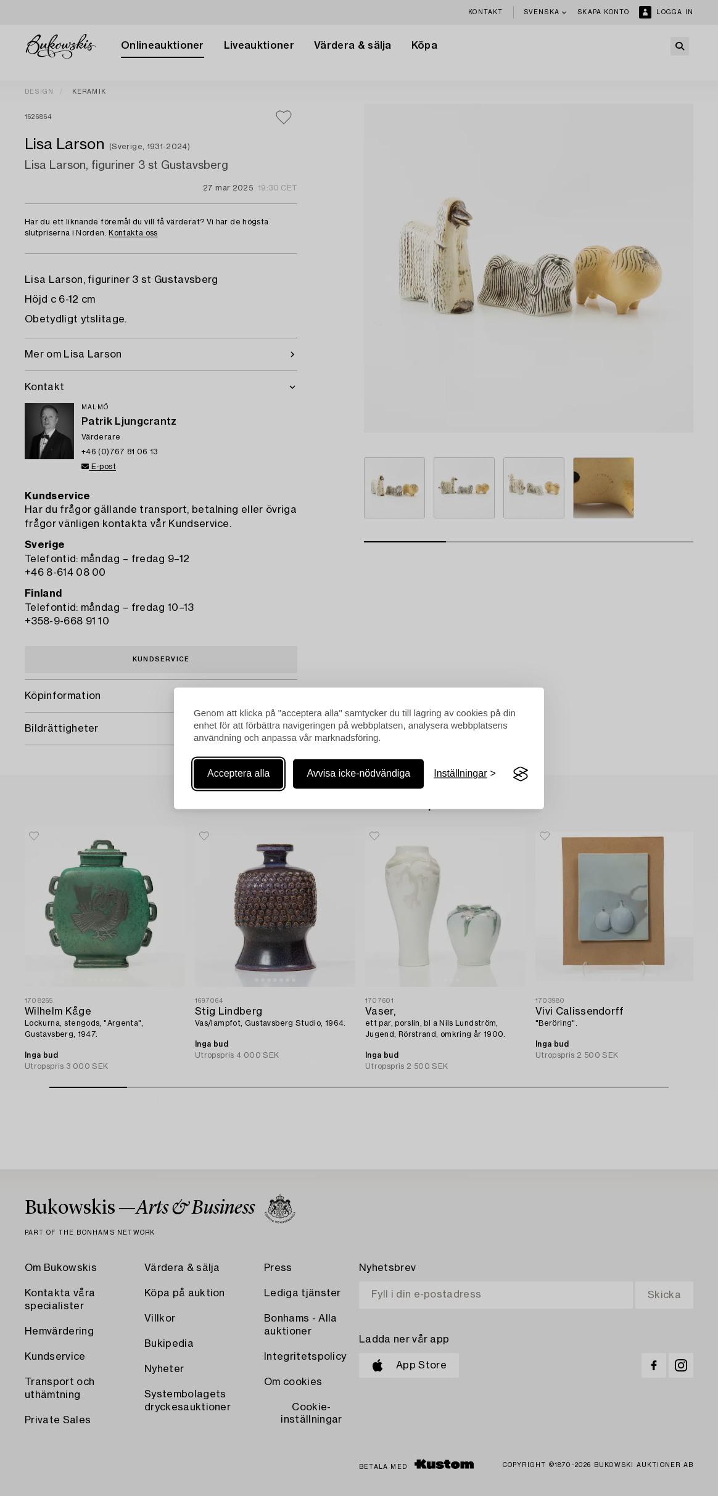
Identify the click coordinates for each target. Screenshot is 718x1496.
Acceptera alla (238, 774)
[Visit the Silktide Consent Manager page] (520, 774)
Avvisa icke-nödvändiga (358, 774)
